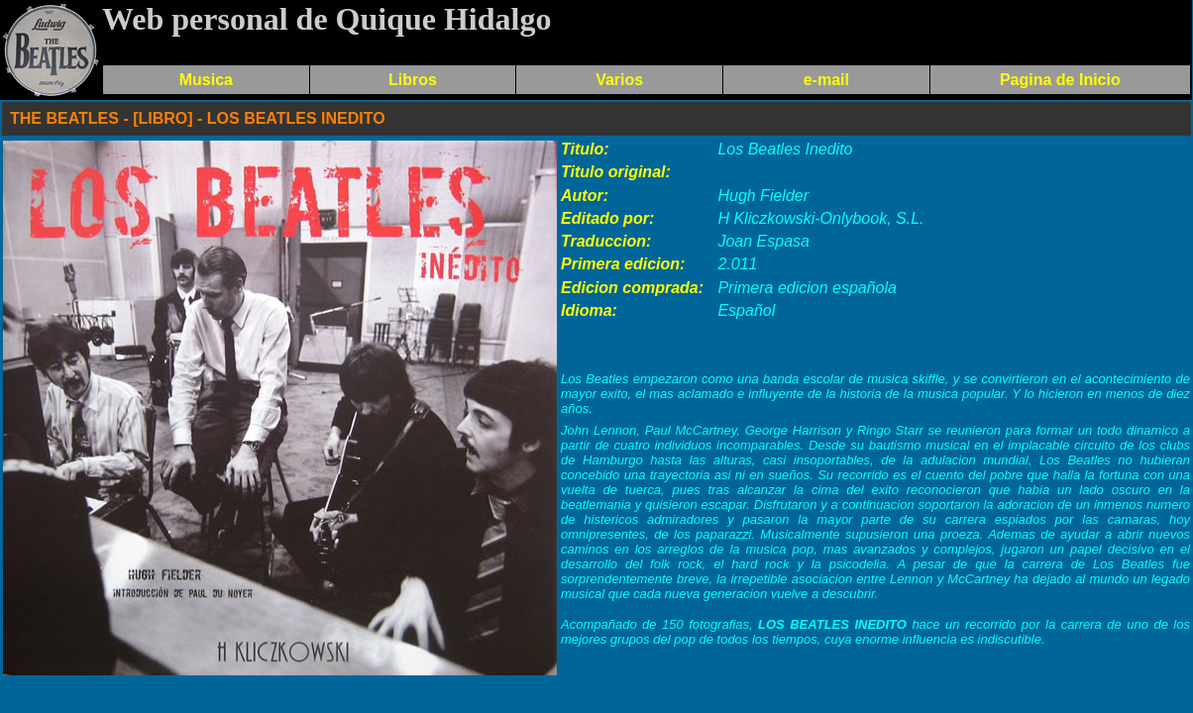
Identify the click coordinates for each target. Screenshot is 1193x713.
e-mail (826, 79)
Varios (619, 79)
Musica (206, 79)
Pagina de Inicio (1060, 79)
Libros (412, 79)
